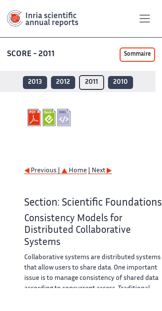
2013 (35, 82)
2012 (63, 82)
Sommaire (137, 54)
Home (74, 171)
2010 (120, 82)
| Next (100, 171)
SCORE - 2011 (31, 54)
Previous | (42, 171)
